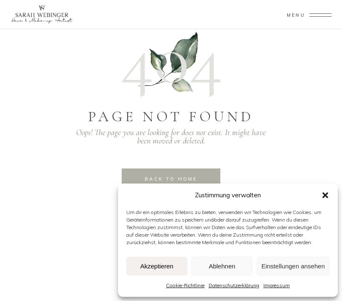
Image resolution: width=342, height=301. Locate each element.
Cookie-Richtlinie (185, 285)
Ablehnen (222, 266)
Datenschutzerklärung (234, 285)
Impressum (276, 285)
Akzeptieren (156, 266)
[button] (325, 195)
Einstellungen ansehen (293, 266)
